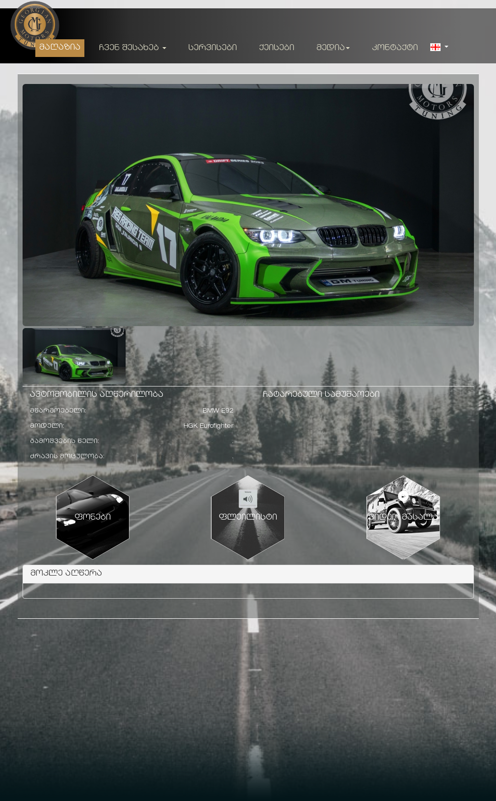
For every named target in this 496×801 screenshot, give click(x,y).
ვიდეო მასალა (403, 518)
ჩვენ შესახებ (132, 48)
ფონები (93, 518)
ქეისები (276, 48)
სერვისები (212, 48)
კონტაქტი (395, 48)
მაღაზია (59, 48)
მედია (333, 48)
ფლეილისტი (248, 518)
